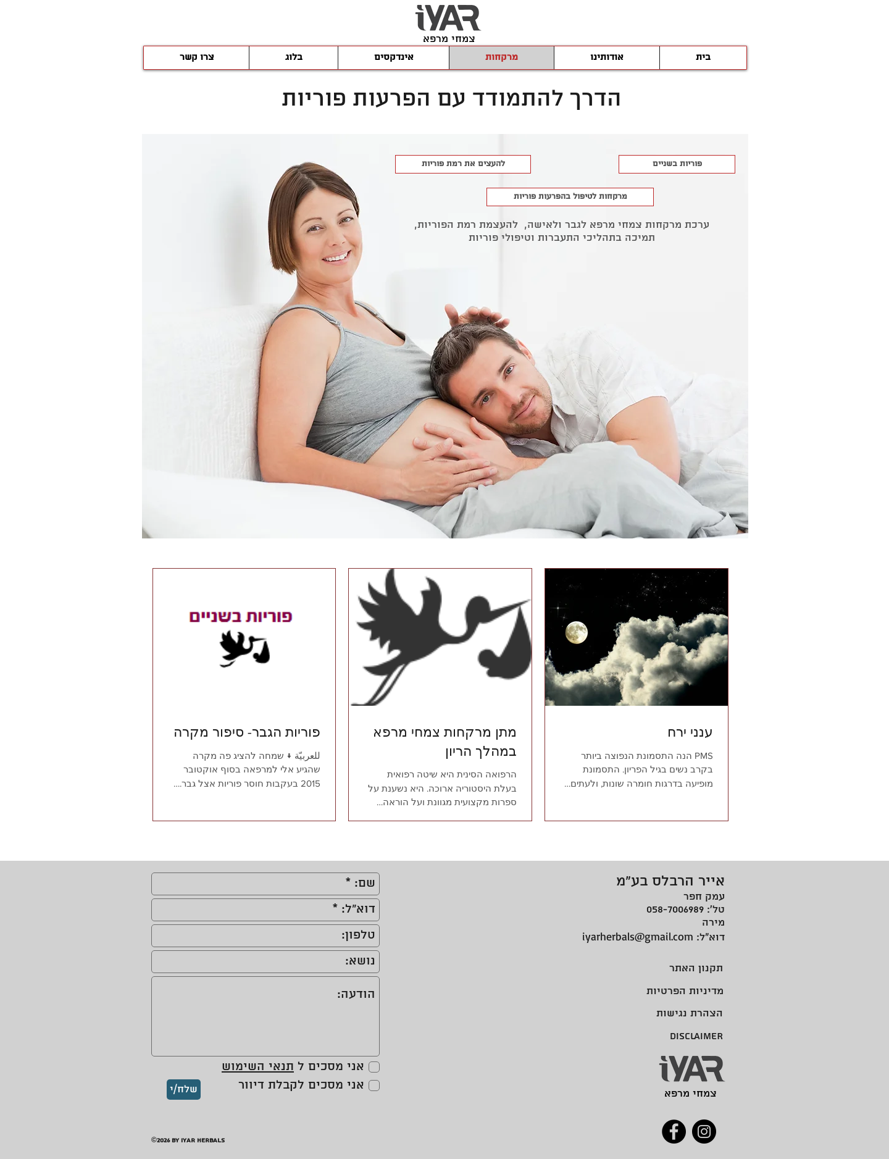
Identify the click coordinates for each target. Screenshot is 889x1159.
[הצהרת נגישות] (689, 1013)
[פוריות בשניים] (677, 164)
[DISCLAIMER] (691, 1036)
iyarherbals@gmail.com (637, 936)
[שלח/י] (184, 1089)
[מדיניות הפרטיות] (680, 991)
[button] (393, 57)
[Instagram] (704, 1131)
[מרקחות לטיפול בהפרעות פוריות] (570, 197)
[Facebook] (674, 1131)
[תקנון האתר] (694, 968)
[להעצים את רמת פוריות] (463, 164)
